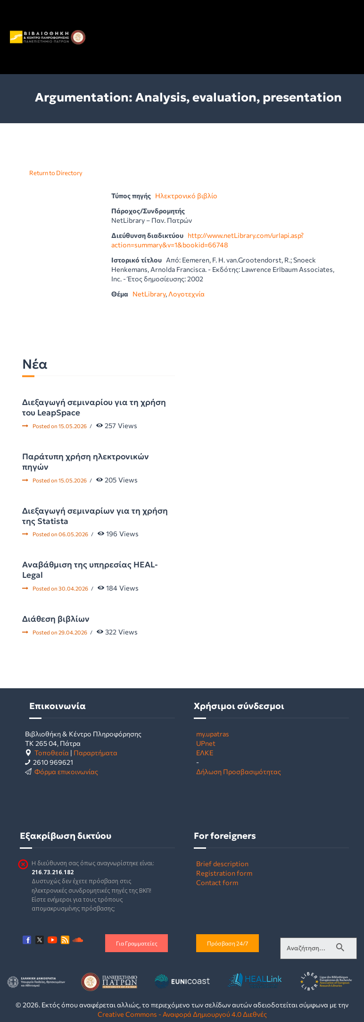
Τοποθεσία (51, 752)
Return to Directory (56, 173)
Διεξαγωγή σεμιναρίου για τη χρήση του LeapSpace (94, 407)
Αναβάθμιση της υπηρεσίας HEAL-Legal (90, 569)
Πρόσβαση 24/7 (227, 943)
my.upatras (212, 733)
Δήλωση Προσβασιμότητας (238, 771)
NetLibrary (148, 293)
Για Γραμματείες (136, 943)
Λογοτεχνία (186, 293)
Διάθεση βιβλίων (56, 619)
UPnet (205, 743)
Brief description (222, 863)
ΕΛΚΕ (204, 752)
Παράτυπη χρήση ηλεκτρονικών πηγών (85, 461)
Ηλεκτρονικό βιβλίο (186, 195)
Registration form (224, 873)
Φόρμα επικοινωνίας (66, 771)
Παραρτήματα (95, 752)
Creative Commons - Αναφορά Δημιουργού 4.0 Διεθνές (182, 1014)
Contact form (217, 882)
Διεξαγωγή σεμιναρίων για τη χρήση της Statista (95, 516)
